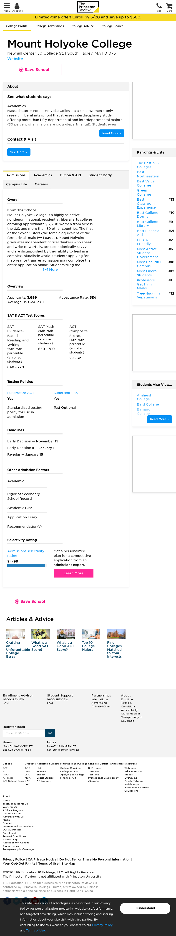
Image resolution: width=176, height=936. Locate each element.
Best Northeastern (148, 174)
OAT (27, 784)
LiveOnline (130, 777)
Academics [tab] (42, 175)
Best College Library (147, 224)
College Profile (17, 26)
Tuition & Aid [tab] (70, 175)
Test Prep (93, 774)
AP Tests (8, 777)
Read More (111, 133)
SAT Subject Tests (13, 781)
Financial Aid (68, 777)
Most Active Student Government (147, 253)
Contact (7, 823)
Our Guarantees (12, 829)
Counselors (131, 790)
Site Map (68, 863)
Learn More (74, 573)
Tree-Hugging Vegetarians (148, 295)
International (99, 699)
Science (41, 771)
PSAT (6, 774)
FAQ (6, 702)
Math (40, 768)
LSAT (28, 774)
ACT (5, 771)
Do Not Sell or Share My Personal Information (94, 859)
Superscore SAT (67, 393)
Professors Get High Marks (146, 284)
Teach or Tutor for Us (15, 803)
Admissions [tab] (15, 175)
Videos (128, 774)
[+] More (50, 269)
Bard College (148, 404)
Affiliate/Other (101, 706)
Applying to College (72, 774)
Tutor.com (94, 771)
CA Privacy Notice (42, 859)
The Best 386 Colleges (148, 165)
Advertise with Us (13, 816)
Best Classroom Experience (146, 203)
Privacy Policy (102, 925)
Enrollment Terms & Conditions (128, 703)
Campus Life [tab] (16, 184)
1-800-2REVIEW (13, 699)
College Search (112, 26)
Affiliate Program (13, 810)
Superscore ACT (20, 393)
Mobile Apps (131, 784)
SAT (5, 768)
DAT (27, 781)
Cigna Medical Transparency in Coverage (131, 717)
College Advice (83, 26)
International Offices (136, 787)
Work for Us (10, 806)
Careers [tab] (41, 184)
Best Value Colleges (146, 183)
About (6, 800)
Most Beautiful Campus (149, 264)
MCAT (28, 777)
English (41, 774)
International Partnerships (18, 826)
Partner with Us (12, 813)
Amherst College (144, 397)
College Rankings (70, 768)
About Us (93, 781)
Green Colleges (144, 192)
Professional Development (103, 777)
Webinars (130, 768)
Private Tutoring (133, 781)
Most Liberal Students (147, 273)
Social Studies (45, 777)
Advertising (99, 702)
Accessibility (129, 710)
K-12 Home (94, 768)
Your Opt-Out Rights (19, 863)
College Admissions (49, 26)
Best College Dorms (147, 215)
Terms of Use (35, 930)
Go (50, 733)
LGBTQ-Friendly (144, 242)
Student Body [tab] (100, 175)
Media (6, 819)
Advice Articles (133, 771)
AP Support (43, 781)
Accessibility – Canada (16, 842)
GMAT (28, 771)
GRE (27, 768)
